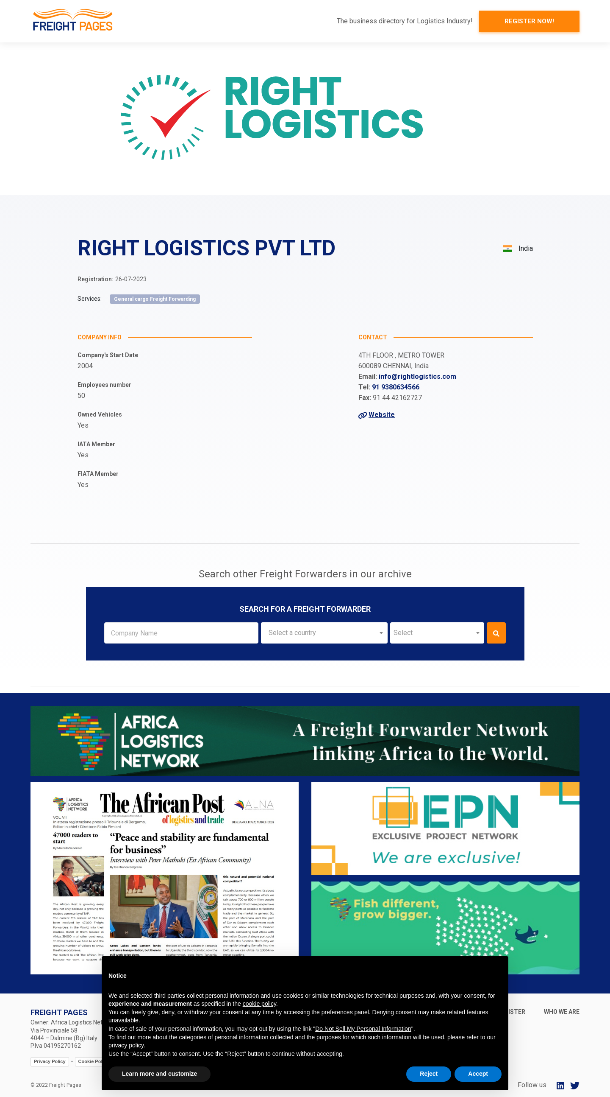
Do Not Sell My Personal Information (363, 1028)
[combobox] (324, 633)
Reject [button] (429, 1073)
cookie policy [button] (259, 1003)
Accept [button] (478, 1073)
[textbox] (324, 633)
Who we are (562, 1011)
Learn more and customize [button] (159, 1073)
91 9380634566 (395, 387)
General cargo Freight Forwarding (155, 299)
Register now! (529, 21)
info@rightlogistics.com (417, 376)
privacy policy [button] (126, 1045)
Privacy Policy (50, 1061)
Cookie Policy (93, 1061)
